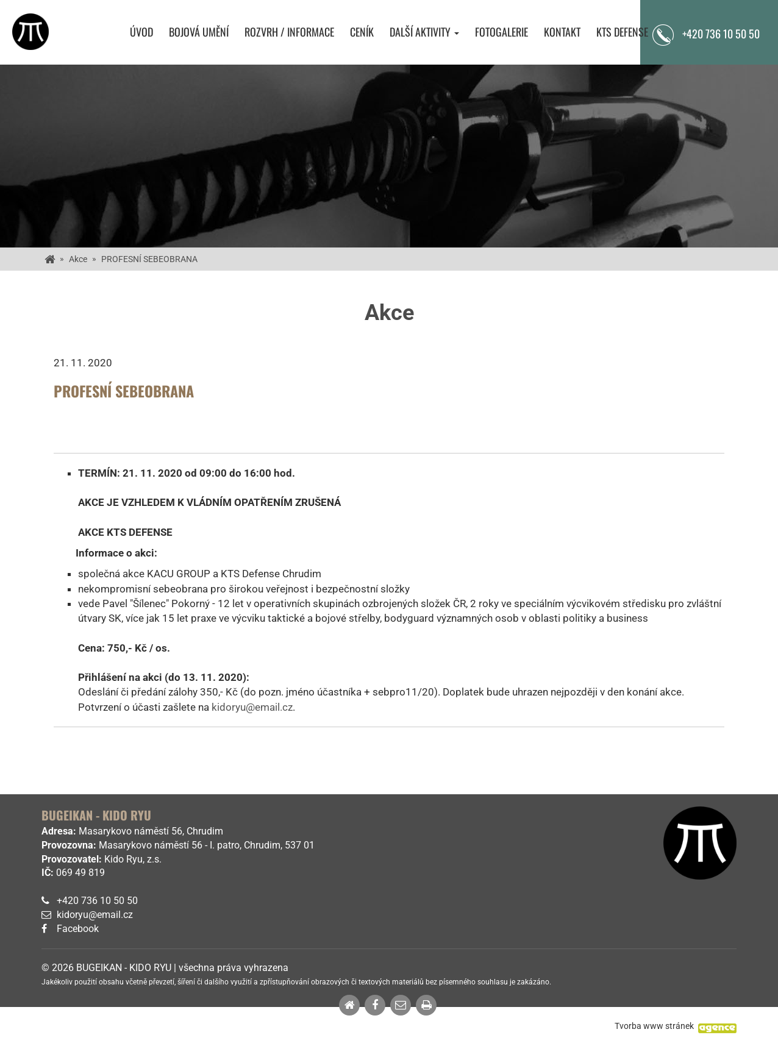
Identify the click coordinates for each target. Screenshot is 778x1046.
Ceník (362, 32)
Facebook (78, 928)
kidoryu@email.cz (252, 707)
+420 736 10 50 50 (97, 900)
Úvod (141, 32)
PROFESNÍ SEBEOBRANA (149, 259)
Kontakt (562, 32)
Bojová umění (199, 32)
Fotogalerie (501, 32)
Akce (78, 259)
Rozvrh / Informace (289, 32)
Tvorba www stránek (654, 1026)
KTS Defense (622, 32)
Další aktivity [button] (424, 32)
